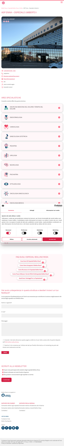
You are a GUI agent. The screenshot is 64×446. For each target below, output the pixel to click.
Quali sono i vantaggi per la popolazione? (32, 278)
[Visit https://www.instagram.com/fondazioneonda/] (10, 427)
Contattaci (4, 410)
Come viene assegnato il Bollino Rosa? (32, 266)
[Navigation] (62, 2)
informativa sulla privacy (12, 342)
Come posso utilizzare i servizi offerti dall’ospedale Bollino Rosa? (32, 274)
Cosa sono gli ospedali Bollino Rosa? (32, 261)
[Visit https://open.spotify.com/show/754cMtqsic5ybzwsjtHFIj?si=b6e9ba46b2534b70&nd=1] (13, 427)
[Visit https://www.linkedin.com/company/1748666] (3, 427)
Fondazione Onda (5, 419)
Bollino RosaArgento (6, 421)
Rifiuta (11, 239)
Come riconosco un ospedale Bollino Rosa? (32, 270)
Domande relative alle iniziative (10, 408)
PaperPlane (21, 443)
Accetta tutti (52, 239)
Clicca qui (6, 380)
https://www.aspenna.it (9, 79)
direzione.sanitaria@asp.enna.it (11, 76)
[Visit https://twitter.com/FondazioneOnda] (17, 427)
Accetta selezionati (32, 239)
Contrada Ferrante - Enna (10, 70)
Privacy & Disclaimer (6, 443)
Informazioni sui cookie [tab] (52, 210)
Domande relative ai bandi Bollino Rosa (30, 408)
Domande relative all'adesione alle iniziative (31, 405)
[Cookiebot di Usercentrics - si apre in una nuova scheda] (55, 206)
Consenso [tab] (11, 210)
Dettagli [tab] (32, 210)
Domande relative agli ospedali (10, 405)
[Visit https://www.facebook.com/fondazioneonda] (6, 427)
